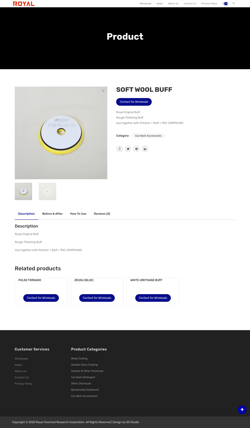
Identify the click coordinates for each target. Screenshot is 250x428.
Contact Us (22, 377)
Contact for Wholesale (134, 101)
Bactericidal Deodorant (85, 389)
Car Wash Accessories (148, 135)
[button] (103, 91)
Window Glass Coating (84, 364)
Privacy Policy (23, 383)
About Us (21, 371)
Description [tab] (26, 213)
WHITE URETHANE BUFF (146, 280)
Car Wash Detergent (83, 377)
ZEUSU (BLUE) (84, 280)
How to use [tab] (78, 213)
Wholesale (21, 358)
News (18, 364)
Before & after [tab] (52, 213)
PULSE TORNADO (29, 280)
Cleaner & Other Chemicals (87, 371)
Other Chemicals (81, 383)
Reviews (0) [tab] (102, 213)
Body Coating (79, 358)
